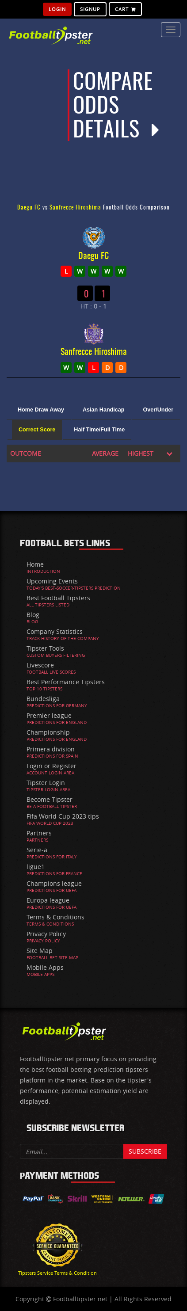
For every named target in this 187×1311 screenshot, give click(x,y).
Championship (48, 732)
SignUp (90, 9)
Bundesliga (43, 698)
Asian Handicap (103, 410)
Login (57, 9)
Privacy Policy (46, 934)
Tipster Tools (45, 648)
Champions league (54, 883)
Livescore (40, 665)
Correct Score (37, 430)
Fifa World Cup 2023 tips (63, 816)
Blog (33, 614)
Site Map (40, 950)
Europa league (48, 900)
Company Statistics (55, 631)
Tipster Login (46, 782)
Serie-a (37, 850)
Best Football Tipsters (58, 598)
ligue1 (36, 866)
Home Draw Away (41, 410)
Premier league (49, 715)
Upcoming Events (52, 581)
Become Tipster (50, 799)
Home (35, 564)
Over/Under (158, 410)
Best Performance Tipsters (66, 682)
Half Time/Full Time (99, 430)
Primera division (51, 749)
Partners (39, 833)
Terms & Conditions (55, 917)
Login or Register (51, 766)
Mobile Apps (45, 967)
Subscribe (145, 1151)
